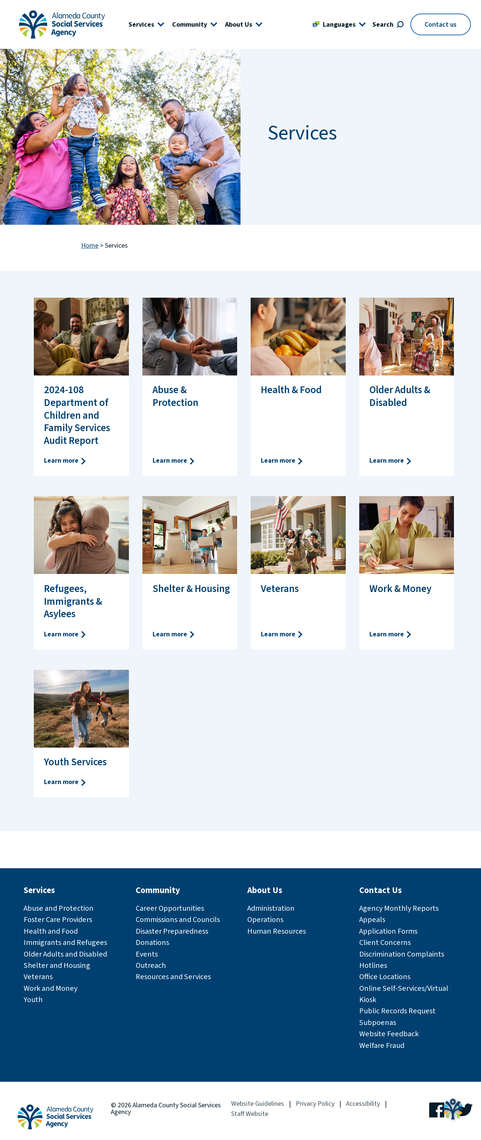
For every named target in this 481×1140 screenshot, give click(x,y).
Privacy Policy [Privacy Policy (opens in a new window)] (315, 1103)
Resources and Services (173, 976)
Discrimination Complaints (401, 954)
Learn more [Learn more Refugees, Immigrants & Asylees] (65, 634)
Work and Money (50, 988)
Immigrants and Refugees (65, 942)
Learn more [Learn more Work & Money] (390, 634)
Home (89, 246)
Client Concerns (385, 942)
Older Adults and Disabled (65, 954)
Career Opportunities (170, 908)
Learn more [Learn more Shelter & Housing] (174, 634)
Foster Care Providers (58, 919)
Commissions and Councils (178, 919)
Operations (265, 919)
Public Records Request (397, 1010)
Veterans (38, 976)
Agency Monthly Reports (399, 908)
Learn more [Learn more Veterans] (282, 634)
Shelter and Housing (57, 965)
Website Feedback (389, 1033)
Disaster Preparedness (172, 931)
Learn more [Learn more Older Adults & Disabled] (390, 461)
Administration (271, 908)
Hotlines (373, 965)
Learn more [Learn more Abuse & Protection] (174, 461)
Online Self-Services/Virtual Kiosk (403, 994)
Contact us (441, 24)
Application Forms (388, 931)
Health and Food (51, 931)
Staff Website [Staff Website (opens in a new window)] (249, 1114)
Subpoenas (377, 1022)
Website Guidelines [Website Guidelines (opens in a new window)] (257, 1103)
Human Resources (276, 931)
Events (147, 954)
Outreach (151, 965)
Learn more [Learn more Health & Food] (282, 461)
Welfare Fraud (381, 1045)
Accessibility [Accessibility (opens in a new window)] (363, 1103)
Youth (33, 999)
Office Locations (384, 976)
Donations (152, 942)
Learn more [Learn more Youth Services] (65, 782)
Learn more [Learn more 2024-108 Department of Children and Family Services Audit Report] (65, 461)
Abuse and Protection (59, 908)
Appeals (372, 919)
